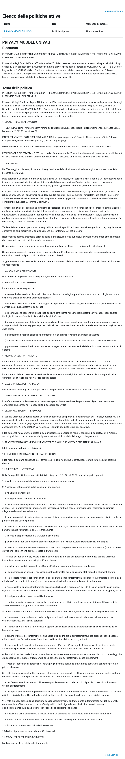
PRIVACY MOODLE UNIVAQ (18, 31)
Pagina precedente (113, 11)
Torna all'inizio (112, 754)
